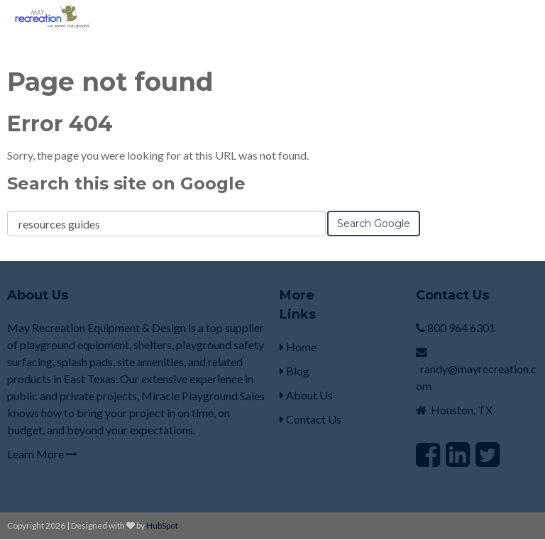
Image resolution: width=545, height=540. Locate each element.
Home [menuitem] (298, 346)
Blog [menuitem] (294, 371)
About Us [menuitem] (306, 395)
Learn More (42, 454)
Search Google (373, 223)
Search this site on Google (126, 183)
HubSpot (162, 525)
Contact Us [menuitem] (310, 419)
